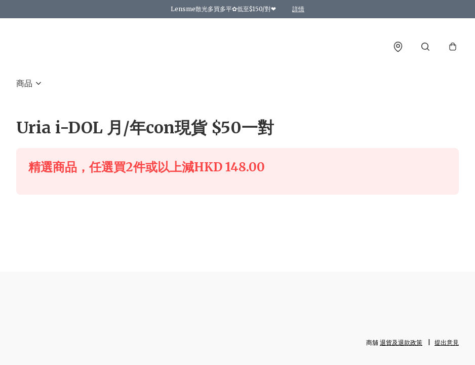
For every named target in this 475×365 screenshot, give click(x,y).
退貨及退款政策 (401, 342)
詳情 (298, 9)
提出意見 (446, 342)
